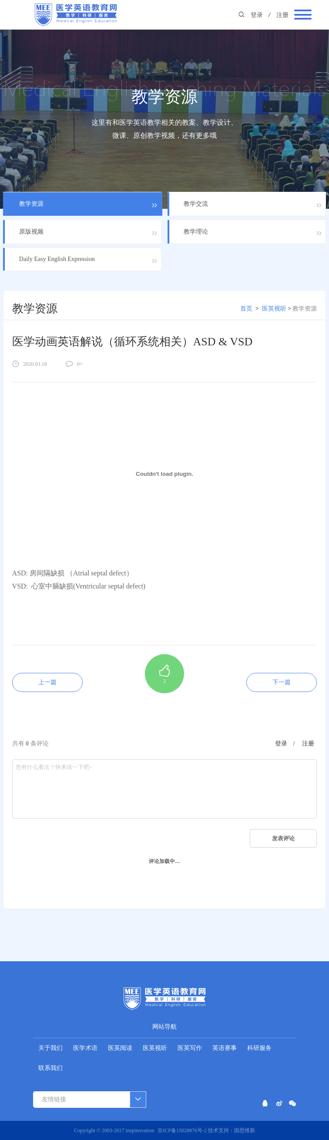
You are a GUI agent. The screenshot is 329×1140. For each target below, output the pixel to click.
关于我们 (50, 1048)
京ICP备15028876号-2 (183, 1130)
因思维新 (244, 1130)
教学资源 (304, 308)
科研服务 (259, 1048)
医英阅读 (120, 1048)
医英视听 (274, 308)
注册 (282, 15)
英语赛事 (224, 1048)
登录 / (285, 743)
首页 (246, 308)
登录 (257, 15)
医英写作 (190, 1048)
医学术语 (85, 1048)
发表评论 (283, 838)
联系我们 (50, 1068)
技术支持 (218, 1130)
